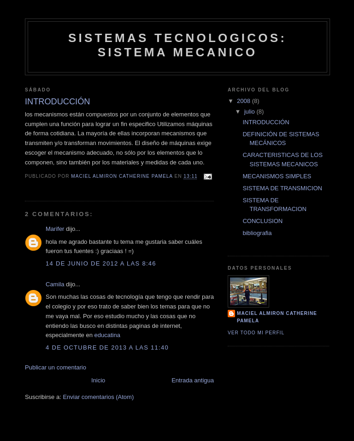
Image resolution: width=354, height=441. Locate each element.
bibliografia (256, 233)
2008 (244, 100)
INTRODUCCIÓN (265, 122)
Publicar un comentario (55, 367)
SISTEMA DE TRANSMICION (282, 188)
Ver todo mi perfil (256, 332)
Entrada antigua (192, 380)
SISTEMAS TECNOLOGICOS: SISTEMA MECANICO (177, 45)
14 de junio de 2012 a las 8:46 (101, 263)
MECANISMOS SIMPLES (276, 176)
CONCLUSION (262, 220)
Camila (55, 284)
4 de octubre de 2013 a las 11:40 (107, 347)
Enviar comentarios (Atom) (98, 396)
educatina (107, 335)
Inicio (98, 380)
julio (250, 111)
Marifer (55, 228)
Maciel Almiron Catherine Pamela (277, 317)
